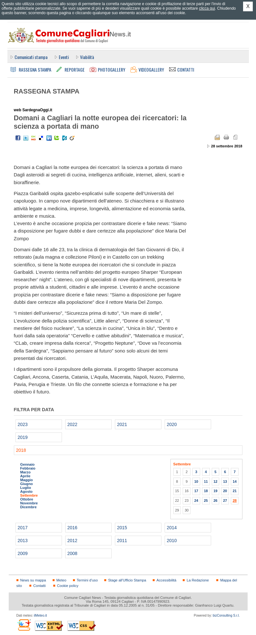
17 (196, 491)
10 (196, 481)
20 (225, 491)
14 (235, 481)
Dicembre (28, 507)
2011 (122, 540)
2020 (172, 424)
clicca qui (207, 8)
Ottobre (26, 499)
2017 (23, 527)
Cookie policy (67, 586)
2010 (172, 540)
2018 (21, 450)
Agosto (26, 491)
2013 (23, 540)
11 (206, 481)
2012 (72, 540)
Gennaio (27, 464)
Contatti (39, 586)
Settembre (29, 495)
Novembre (29, 503)
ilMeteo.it (40, 615)
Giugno (26, 484)
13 (225, 481)
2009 (23, 553)
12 (215, 481)
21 (235, 491)
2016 (72, 527)
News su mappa (33, 580)
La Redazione (198, 580)
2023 (23, 424)
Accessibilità (166, 580)
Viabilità (87, 57)
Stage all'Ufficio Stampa (127, 580)
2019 (23, 437)
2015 (122, 527)
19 (215, 491)
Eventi (64, 57)
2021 (122, 424)
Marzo (25, 472)
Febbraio (28, 468)
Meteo (61, 580)
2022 (72, 424)
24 (196, 500)
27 (225, 500)
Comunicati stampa (31, 57)
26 (215, 500)
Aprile (25, 476)
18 (206, 491)
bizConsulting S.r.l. (226, 615)
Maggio (26, 480)
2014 (172, 527)
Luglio (25, 488)
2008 (72, 553)
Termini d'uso (87, 580)
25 (206, 500)
